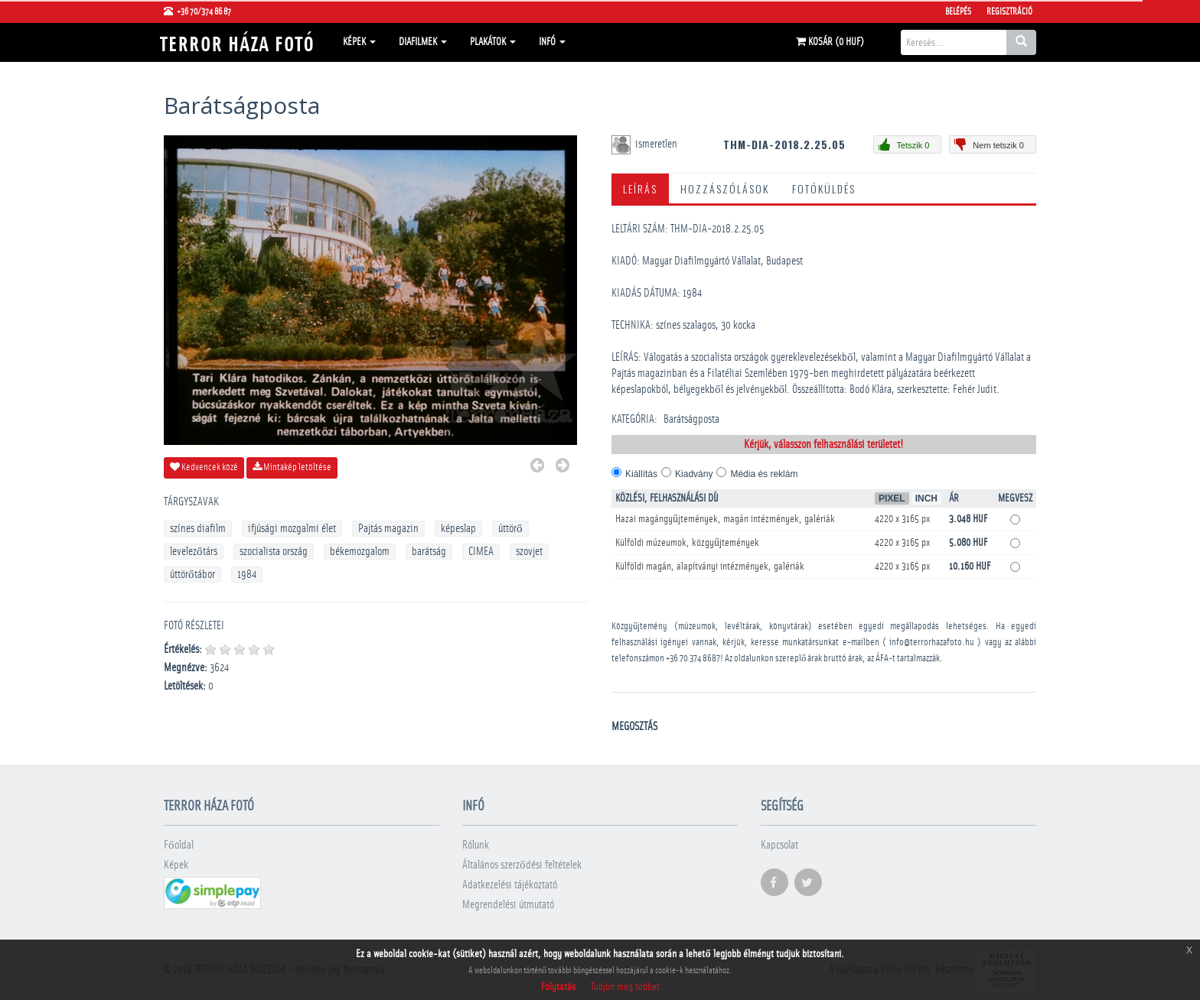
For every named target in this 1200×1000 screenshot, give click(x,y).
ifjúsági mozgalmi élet (292, 528)
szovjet (529, 551)
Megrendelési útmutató (508, 905)
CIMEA (481, 551)
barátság (429, 551)
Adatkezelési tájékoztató (509, 885)
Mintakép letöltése (292, 467)
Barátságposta (691, 419)
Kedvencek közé (204, 467)
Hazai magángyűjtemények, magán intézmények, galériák (725, 519)
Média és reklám (763, 474)
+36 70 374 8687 (693, 659)
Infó (552, 42)
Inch (926, 498)
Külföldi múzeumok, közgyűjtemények (687, 542)
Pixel (892, 498)
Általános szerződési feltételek (522, 865)
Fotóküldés (824, 188)
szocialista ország (274, 551)
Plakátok (493, 42)
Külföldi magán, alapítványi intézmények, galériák (709, 566)
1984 (246, 574)
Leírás (640, 188)
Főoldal (179, 845)
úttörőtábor (192, 574)
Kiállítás (641, 474)
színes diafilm (198, 528)
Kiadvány (693, 474)
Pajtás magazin (388, 528)
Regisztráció (1009, 11)
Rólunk (475, 845)
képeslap (458, 528)
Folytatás (558, 987)
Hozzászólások (724, 188)
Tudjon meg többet (625, 987)
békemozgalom (360, 551)
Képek (359, 42)
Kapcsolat (779, 845)
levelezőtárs (193, 551)
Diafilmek (423, 42)
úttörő (510, 528)
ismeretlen (657, 144)
